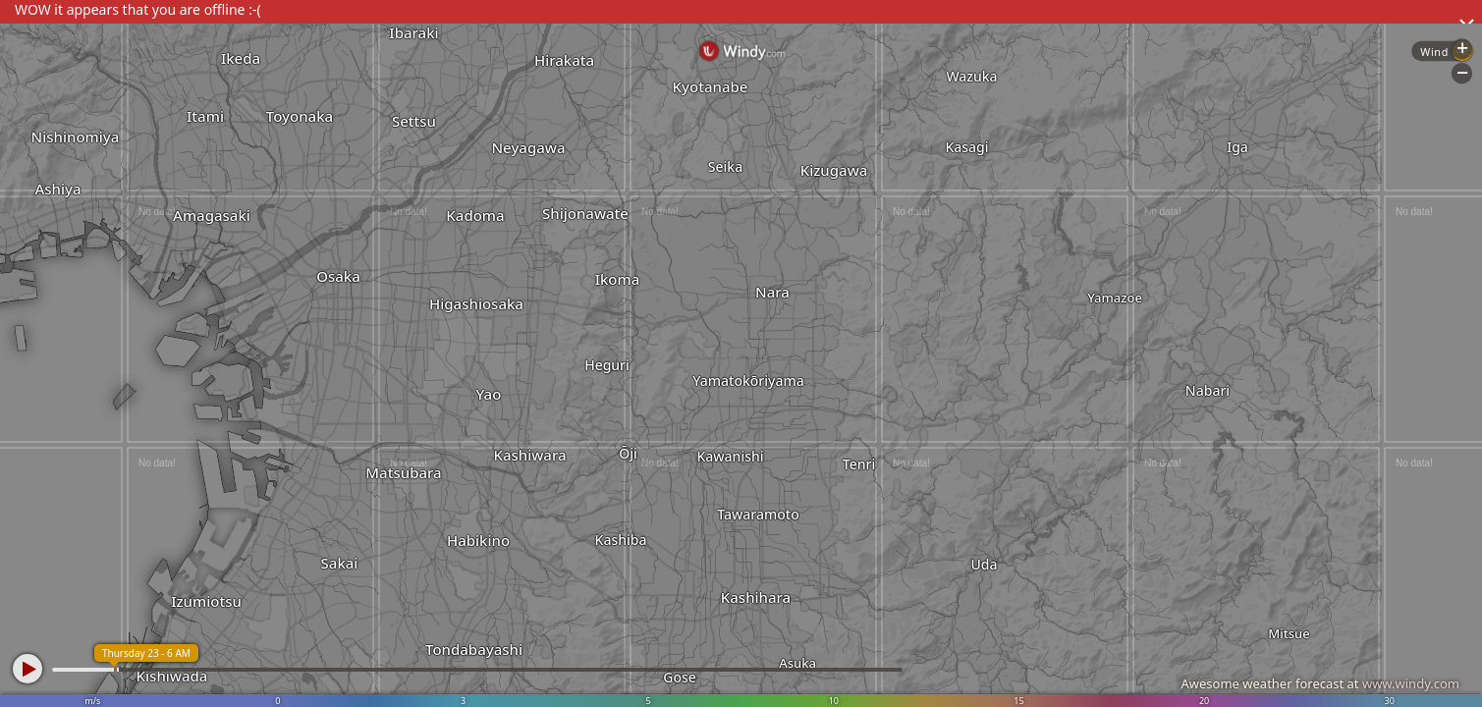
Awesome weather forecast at (1319, 683)
